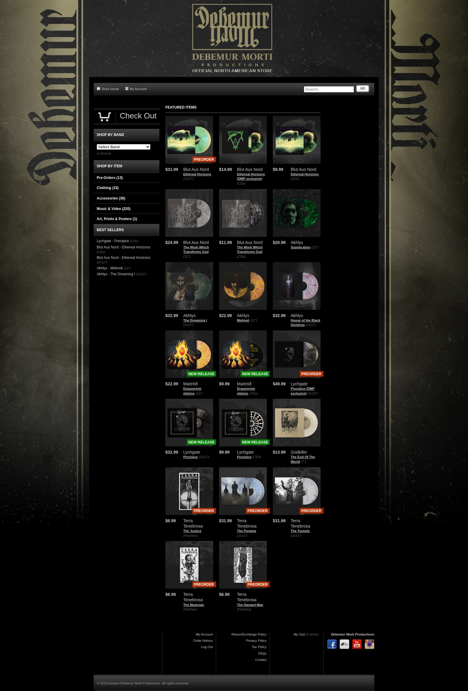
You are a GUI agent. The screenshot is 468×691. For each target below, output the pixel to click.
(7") (303, 461)
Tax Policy (259, 647)
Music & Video (113, 209)
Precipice (190, 457)
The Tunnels (300, 531)
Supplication (300, 247)
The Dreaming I (195, 320)
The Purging (246, 531)
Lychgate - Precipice (113, 241)
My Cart (299, 634)
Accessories (111, 198)
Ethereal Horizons (197, 174)
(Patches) (190, 535)
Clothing (107, 188)
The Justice (192, 531)
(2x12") (188, 178)
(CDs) (241, 183)
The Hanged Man (250, 605)
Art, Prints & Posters (117, 219)
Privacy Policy (256, 640)
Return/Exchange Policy (249, 634)
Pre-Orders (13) (110, 178)
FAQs (262, 653)
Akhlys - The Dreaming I (116, 274)
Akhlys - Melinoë (110, 268)
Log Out (207, 647)
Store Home (108, 89)
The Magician (193, 605)
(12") (186, 256)
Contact (261, 659)
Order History (203, 640)
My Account (136, 89)
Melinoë (243, 320)
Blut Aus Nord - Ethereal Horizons (123, 247)
